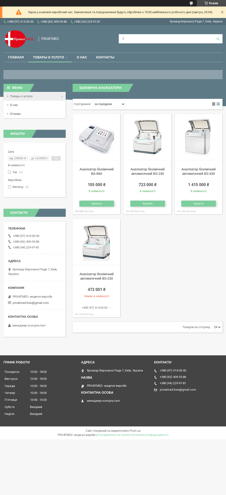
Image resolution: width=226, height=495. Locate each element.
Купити (97, 203)
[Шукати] (218, 38)
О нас (82, 57)
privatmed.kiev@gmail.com (31, 303)
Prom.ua (135, 430)
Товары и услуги (48, 57)
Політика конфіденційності (151, 435)
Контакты (105, 57)
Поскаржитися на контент (114, 435)
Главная (16, 57)
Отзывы (15, 113)
